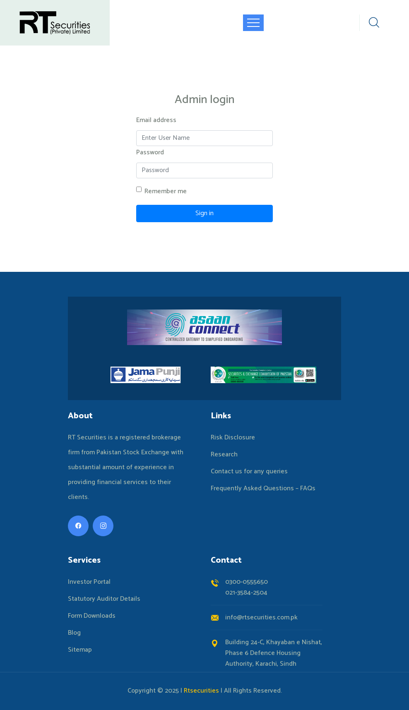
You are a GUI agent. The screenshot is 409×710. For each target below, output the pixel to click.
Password (150, 152)
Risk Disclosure (233, 437)
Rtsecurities (201, 690)
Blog (74, 633)
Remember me (165, 191)
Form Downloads (91, 616)
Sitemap (80, 650)
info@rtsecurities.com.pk (261, 617)
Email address (156, 120)
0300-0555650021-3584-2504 (246, 587)
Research (224, 454)
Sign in (204, 213)
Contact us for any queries (249, 471)
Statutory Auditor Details (104, 599)
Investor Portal (89, 582)
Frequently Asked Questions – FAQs (263, 488)
